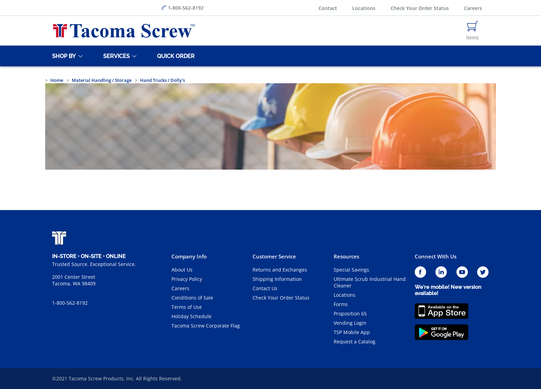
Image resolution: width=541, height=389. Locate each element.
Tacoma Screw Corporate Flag (205, 325)
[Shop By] (63, 56)
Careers (473, 8)
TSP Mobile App (352, 332)
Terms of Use (186, 307)
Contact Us (265, 288)
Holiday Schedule (191, 316)
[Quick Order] (175, 56)
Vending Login (350, 323)
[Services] (115, 56)
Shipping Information (277, 279)
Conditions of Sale (192, 297)
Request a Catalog (354, 341)
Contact (327, 8)
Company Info (189, 256)
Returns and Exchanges (280, 269)
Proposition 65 (350, 313)
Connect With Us (435, 256)
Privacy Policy (186, 279)
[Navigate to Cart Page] (472, 31)
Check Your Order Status (420, 8)
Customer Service (274, 256)
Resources (346, 256)
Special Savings (351, 269)
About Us (182, 269)
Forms (341, 304)
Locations (363, 8)
